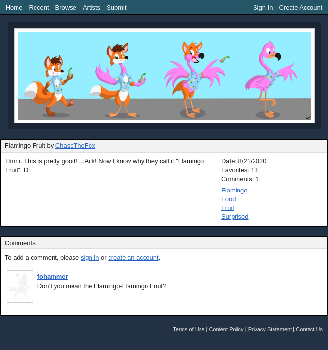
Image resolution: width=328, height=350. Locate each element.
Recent (39, 7)
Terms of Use (188, 329)
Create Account (300, 7)
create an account (133, 257)
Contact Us (309, 329)
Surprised (235, 216)
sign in (90, 257)
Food (228, 199)
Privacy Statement (270, 329)
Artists (91, 7)
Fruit (227, 207)
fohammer (52, 276)
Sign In (263, 7)
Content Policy (226, 329)
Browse (65, 7)
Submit (116, 7)
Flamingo (234, 190)
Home (14, 7)
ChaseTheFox (75, 145)
